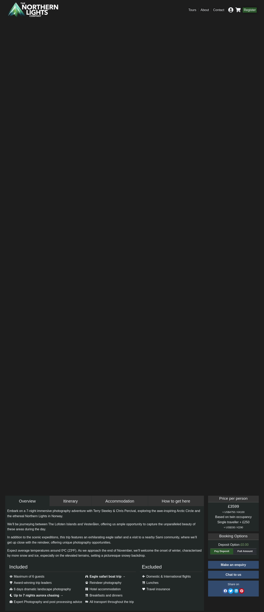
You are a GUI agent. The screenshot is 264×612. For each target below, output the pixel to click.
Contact (218, 10)
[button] (233, 575)
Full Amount (245, 551)
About (204, 10)
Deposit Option (233, 544)
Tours (192, 10)
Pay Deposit (221, 551)
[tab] (27, 501)
